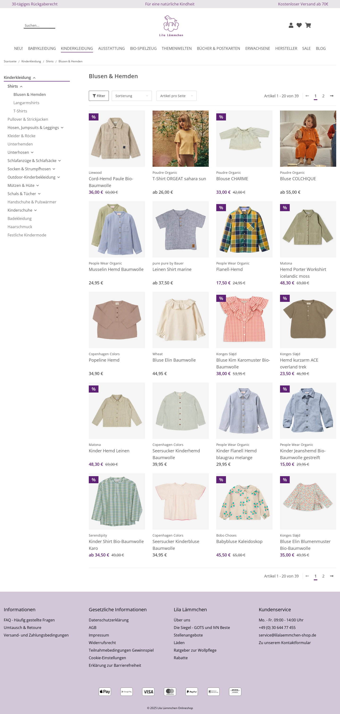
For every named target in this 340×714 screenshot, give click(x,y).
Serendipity (98, 535)
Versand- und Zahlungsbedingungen (36, 635)
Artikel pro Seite (173, 96)
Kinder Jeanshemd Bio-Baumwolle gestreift (303, 454)
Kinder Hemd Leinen (109, 450)
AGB (92, 627)
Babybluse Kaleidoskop (239, 541)
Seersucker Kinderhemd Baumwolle (176, 454)
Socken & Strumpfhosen (29, 168)
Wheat (158, 354)
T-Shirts (20, 111)
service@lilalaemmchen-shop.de (287, 635)
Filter (99, 96)
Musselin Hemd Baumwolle (116, 269)
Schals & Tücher (22, 193)
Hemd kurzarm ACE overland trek (299, 363)
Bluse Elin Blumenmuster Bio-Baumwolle (305, 545)
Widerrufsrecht (102, 642)
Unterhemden (20, 144)
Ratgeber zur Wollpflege (195, 650)
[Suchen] (37, 26)
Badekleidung (20, 218)
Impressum (99, 635)
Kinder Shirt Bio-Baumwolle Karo (116, 545)
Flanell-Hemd (229, 269)
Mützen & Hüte (21, 185)
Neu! (18, 48)
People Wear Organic (105, 263)
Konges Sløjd (226, 354)
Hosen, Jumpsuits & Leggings (33, 127)
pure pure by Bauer (168, 263)
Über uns (182, 620)
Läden (179, 642)
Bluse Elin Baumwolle (174, 360)
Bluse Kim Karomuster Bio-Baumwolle (243, 363)
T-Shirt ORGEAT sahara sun (179, 178)
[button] (291, 26)
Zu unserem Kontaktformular (285, 642)
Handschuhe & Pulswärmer (32, 202)
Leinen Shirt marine (172, 269)
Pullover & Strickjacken (28, 119)
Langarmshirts (26, 102)
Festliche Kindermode (27, 235)
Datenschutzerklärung (109, 620)
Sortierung (123, 96)
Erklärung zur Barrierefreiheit (115, 665)
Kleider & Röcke (21, 135)
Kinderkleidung (17, 77)
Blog (321, 48)
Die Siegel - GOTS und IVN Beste (202, 627)
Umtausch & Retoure (22, 627)
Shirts (13, 86)
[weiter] (331, 96)
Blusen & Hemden (29, 94)
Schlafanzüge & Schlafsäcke (32, 160)
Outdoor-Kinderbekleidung (31, 177)
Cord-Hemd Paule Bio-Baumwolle (111, 182)
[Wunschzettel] (299, 26)
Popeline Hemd (104, 360)
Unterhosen (18, 152)
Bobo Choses (226, 535)
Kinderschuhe (20, 210)
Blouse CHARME (232, 178)
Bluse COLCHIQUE (298, 178)
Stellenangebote (188, 635)
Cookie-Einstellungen (107, 657)
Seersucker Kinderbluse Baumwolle (176, 545)
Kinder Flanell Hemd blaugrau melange (236, 454)
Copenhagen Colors (104, 354)
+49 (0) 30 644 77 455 (277, 627)
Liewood (95, 172)
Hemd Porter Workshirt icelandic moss (303, 272)
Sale (306, 48)
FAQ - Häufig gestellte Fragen (29, 620)
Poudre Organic (165, 172)
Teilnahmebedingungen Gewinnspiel (121, 650)
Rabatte (181, 657)
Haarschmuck (20, 226)
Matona (286, 263)
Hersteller (286, 48)
